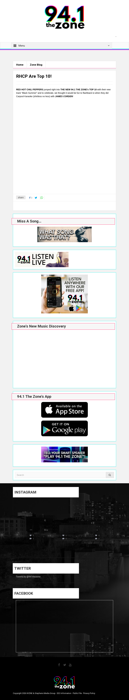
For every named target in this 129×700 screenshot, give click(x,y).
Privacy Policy (89, 693)
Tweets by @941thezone (28, 576)
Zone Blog (36, 64)
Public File (77, 693)
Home (19, 64)
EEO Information (64, 693)
